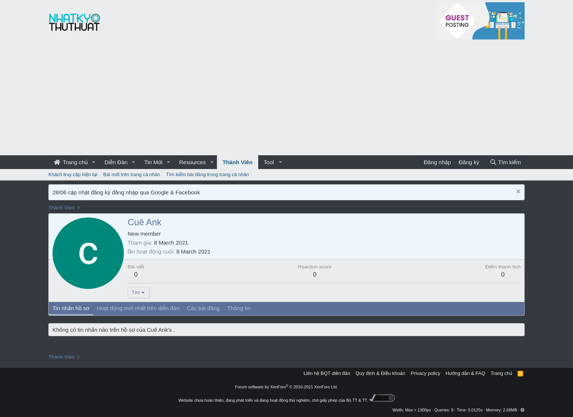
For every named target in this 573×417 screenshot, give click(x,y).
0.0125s (475, 410)
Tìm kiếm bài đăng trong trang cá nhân (207, 174)
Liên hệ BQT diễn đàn (327, 373)
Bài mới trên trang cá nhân (131, 174)
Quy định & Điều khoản (380, 373)
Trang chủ (71, 162)
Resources (192, 162)
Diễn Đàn (116, 162)
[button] (94, 162)
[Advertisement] (286, 99)
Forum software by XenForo (286, 387)
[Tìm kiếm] (505, 162)
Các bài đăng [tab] (203, 308)
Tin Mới (153, 162)
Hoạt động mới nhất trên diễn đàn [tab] (138, 308)
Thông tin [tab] (239, 308)
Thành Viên (238, 162)
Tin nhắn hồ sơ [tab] (70, 308)
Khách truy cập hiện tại (72, 174)
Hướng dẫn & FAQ (465, 373)
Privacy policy (425, 373)
